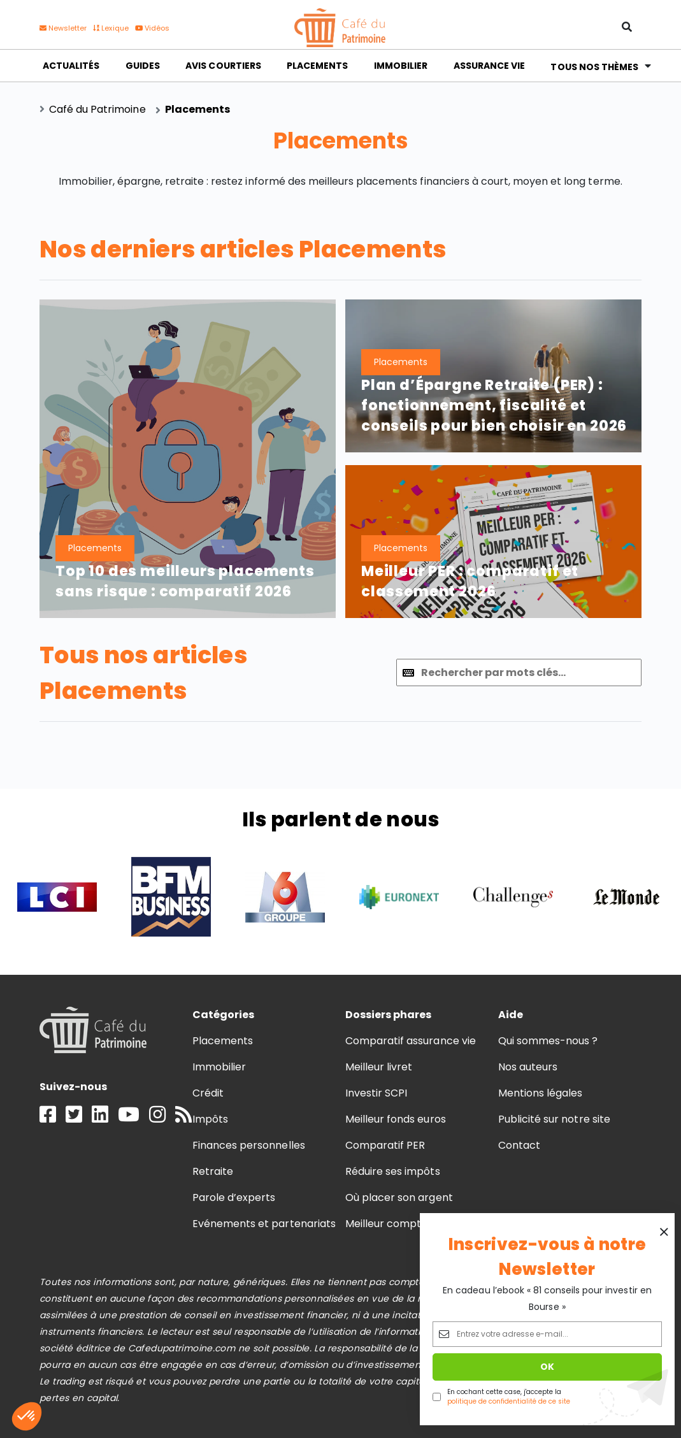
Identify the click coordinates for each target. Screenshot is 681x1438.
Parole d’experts (233, 1197)
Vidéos (152, 28)
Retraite (212, 1171)
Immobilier (400, 65)
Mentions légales (540, 1093)
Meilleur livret (378, 1067)
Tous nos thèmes (594, 65)
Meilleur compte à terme (408, 1223)
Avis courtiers (223, 65)
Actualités (71, 65)
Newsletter (63, 28)
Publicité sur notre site (554, 1119)
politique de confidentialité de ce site (508, 1401)
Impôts (210, 1119)
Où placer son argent (399, 1197)
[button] (26, 1416)
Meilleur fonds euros (395, 1119)
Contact (519, 1145)
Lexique (110, 28)
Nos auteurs (527, 1067)
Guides (142, 65)
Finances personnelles (248, 1145)
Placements (317, 65)
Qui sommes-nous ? (548, 1040)
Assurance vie (489, 65)
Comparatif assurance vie (410, 1040)
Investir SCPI (376, 1093)
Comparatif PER (385, 1145)
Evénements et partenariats (264, 1223)
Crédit (208, 1093)
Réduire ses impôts (392, 1171)
